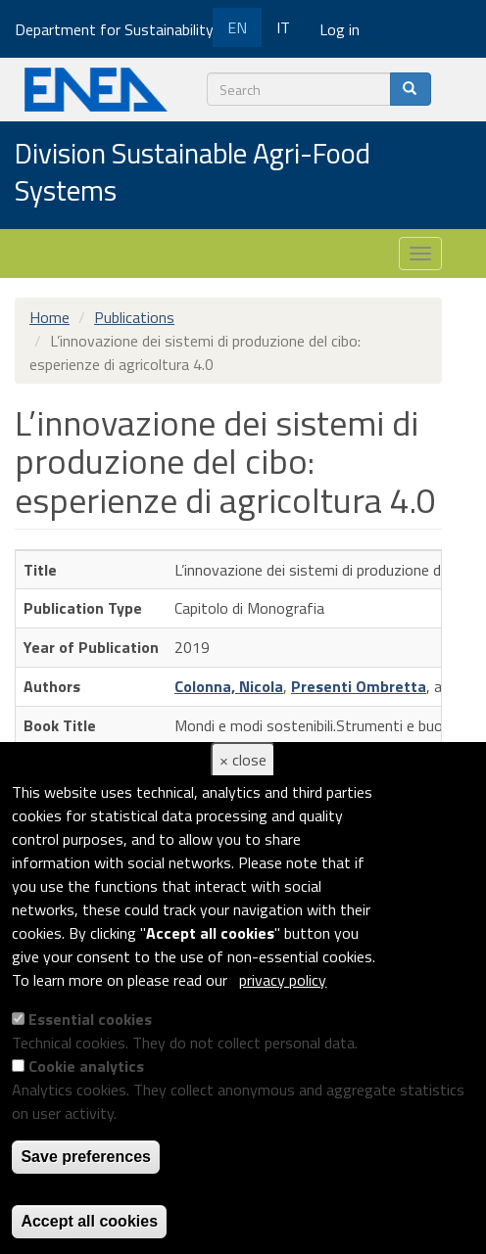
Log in (339, 29)
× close (243, 759)
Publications (134, 317)
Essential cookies (90, 1019)
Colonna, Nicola (228, 686)
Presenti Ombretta (358, 686)
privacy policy (282, 980)
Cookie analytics (86, 1066)
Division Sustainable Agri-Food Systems (192, 172)
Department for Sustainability (121, 29)
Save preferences (86, 1156)
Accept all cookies (89, 1221)
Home (49, 317)
